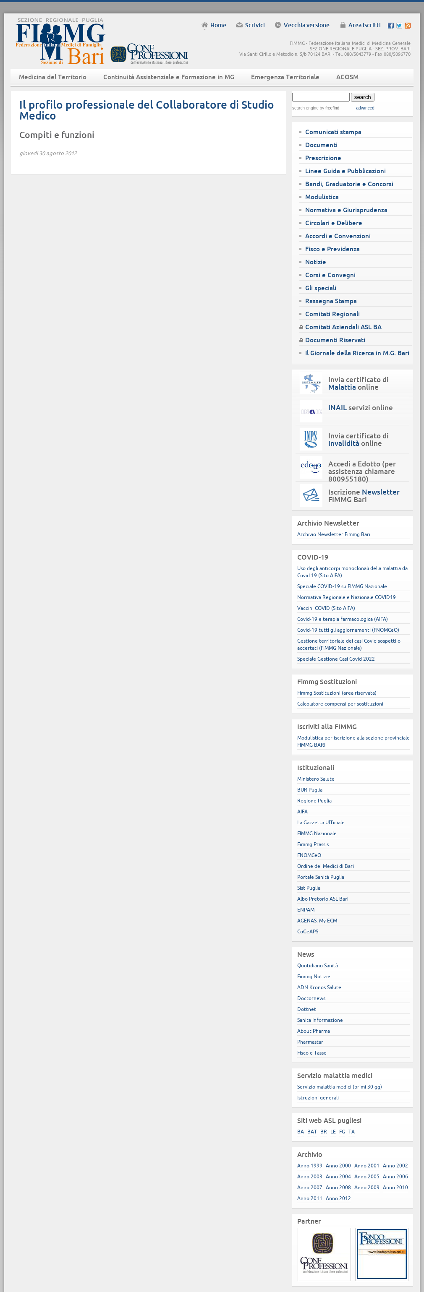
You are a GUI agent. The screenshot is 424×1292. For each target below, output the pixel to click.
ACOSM (347, 77)
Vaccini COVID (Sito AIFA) (326, 608)
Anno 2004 (338, 1176)
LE (333, 1131)
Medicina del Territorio (52, 77)
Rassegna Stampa (331, 301)
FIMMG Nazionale (317, 833)
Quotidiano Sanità (317, 965)
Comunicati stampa (333, 131)
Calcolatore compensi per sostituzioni (340, 703)
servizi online (360, 408)
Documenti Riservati (335, 340)
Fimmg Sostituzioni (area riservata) (337, 692)
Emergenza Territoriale (285, 77)
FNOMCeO (309, 855)
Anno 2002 (395, 1165)
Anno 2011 (309, 1198)
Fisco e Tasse (312, 1052)
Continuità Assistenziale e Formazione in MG (168, 77)
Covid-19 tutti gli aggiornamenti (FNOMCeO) (348, 630)
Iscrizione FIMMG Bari (364, 495)
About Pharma (313, 1031)
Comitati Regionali (332, 314)
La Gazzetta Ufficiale (321, 822)
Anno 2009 (367, 1187)
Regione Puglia (314, 800)
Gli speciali (320, 288)
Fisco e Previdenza (332, 249)
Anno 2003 (309, 1176)
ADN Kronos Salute (319, 987)
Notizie (315, 262)
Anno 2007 (309, 1187)
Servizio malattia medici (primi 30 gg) (339, 1086)
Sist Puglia (308, 888)
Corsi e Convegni (330, 275)
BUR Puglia (309, 789)
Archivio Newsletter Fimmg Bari (333, 534)
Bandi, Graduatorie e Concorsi (349, 184)
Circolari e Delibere (333, 223)
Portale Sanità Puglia (320, 877)
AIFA (302, 811)
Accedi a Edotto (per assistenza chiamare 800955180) (362, 471)
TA (351, 1131)
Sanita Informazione (320, 1020)
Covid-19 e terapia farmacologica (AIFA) (342, 619)
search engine (305, 108)
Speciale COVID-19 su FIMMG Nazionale (342, 586)
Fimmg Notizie (313, 976)
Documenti (321, 144)
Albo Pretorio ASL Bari (322, 898)
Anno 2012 (338, 1198)
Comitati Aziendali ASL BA (343, 327)
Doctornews (311, 998)
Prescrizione (323, 158)
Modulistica (322, 197)
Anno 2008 (338, 1187)
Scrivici (255, 25)
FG (342, 1131)
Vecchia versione (307, 25)
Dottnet (306, 1009)
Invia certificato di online (358, 383)
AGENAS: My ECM (317, 920)
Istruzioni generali (318, 1097)
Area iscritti (364, 25)
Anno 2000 (338, 1165)
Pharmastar (310, 1042)
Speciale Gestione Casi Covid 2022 (336, 659)
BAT (312, 1131)
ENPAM (305, 909)
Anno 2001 (367, 1165)
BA (300, 1131)
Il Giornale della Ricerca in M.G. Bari (357, 353)
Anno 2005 (367, 1176)
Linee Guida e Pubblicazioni (345, 171)
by (329, 108)
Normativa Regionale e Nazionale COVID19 (346, 597)
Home (218, 25)
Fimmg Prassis (313, 844)
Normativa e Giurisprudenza (346, 210)
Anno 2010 (395, 1187)
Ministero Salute (316, 778)
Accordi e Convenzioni (338, 236)
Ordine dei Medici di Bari (325, 866)
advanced (365, 108)
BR (323, 1131)
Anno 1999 (309, 1165)
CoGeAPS (307, 931)
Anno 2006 (395, 1176)
